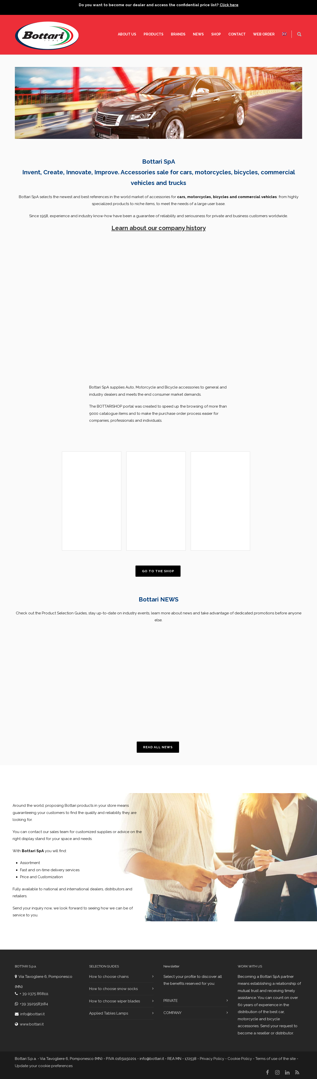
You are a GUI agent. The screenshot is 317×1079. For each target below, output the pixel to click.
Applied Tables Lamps (108, 1013)
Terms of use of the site (275, 1058)
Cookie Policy (239, 1058)
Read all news (158, 747)
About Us (127, 34)
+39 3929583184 (34, 1004)
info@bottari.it (32, 1014)
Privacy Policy (212, 1058)
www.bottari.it (32, 1024)
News (198, 34)
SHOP (216, 34)
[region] (84, 681)
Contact (237, 34)
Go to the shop (158, 571)
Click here (228, 5)
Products (153, 34)
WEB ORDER (264, 34)
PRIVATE (170, 1000)
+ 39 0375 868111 (34, 993)
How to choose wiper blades (114, 1001)
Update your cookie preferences (44, 1066)
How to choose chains (109, 976)
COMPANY (172, 1013)
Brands (178, 34)
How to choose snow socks (113, 989)
